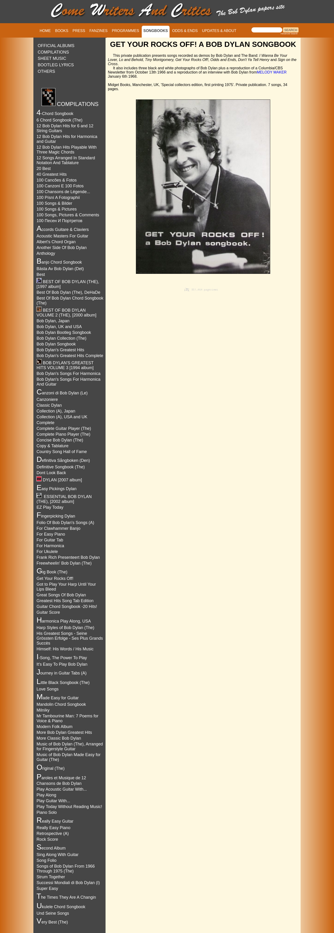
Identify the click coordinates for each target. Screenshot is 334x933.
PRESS (79, 31)
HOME (45, 31)
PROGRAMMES (125, 31)
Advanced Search (289, 33)
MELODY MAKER (272, 72)
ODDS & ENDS (185, 31)
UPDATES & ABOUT (219, 31)
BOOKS (61, 31)
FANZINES (99, 31)
